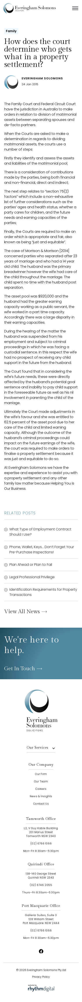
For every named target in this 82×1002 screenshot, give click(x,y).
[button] (75, 8)
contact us (41, 804)
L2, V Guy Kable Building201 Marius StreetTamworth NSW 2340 (41, 832)
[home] (36, 8)
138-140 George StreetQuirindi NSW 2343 (41, 875)
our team (41, 781)
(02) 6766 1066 (41, 843)
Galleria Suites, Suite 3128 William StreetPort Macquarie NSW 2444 (41, 919)
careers (40, 789)
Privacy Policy (41, 977)
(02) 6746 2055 (41, 885)
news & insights (41, 796)
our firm (41, 774)
